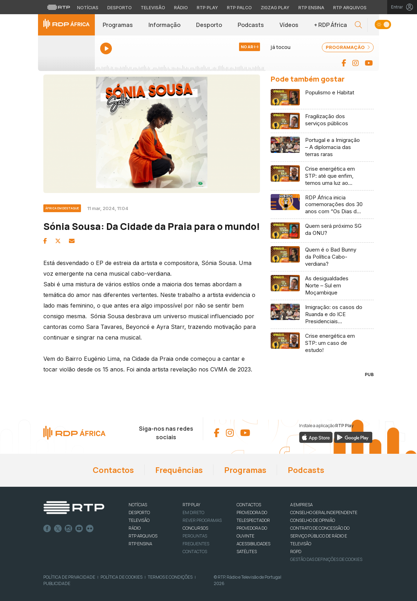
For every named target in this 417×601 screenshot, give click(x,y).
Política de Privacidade (69, 577)
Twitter (58, 529)
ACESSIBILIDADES (253, 544)
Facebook (47, 529)
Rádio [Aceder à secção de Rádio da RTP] (181, 7)
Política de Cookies (121, 577)
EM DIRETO (193, 512)
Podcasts (251, 25)
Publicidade (56, 583)
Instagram (68, 529)
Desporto (209, 25)
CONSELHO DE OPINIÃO (312, 520)
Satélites (247, 551)
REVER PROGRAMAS (202, 520)
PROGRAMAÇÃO (348, 47)
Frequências (179, 470)
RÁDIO (135, 528)
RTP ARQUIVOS (143, 536)
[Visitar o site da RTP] (58, 7)
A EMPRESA (301, 505)
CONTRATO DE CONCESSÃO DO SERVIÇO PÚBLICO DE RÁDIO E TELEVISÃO (320, 536)
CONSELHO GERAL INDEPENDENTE (323, 512)
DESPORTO (139, 512)
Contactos (113, 470)
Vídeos (289, 25)
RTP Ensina (140, 544)
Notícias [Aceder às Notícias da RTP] (87, 7)
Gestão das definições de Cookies (326, 559)
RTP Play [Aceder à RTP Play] (207, 7)
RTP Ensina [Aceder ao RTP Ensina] (311, 7)
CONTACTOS (249, 505)
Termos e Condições (170, 577)
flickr (90, 529)
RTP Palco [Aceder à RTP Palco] (239, 7)
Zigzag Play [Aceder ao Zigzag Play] (275, 7)
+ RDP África (330, 25)
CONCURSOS (195, 528)
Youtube (79, 529)
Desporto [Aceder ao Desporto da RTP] (119, 7)
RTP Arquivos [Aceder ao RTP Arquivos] (350, 7)
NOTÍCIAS (138, 505)
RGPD (295, 551)
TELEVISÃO (139, 520)
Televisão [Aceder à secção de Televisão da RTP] (153, 7)
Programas (118, 25)
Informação (164, 25)
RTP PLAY (191, 505)
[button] (358, 25)
